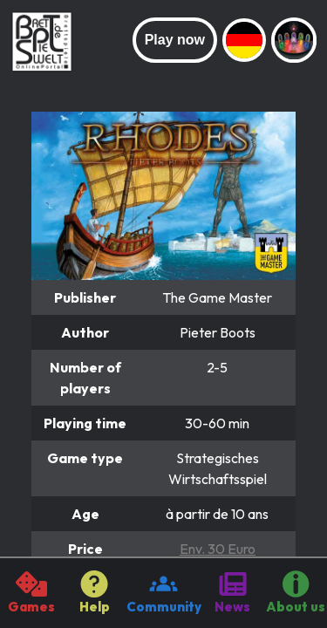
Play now (175, 39)
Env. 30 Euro (217, 548)
